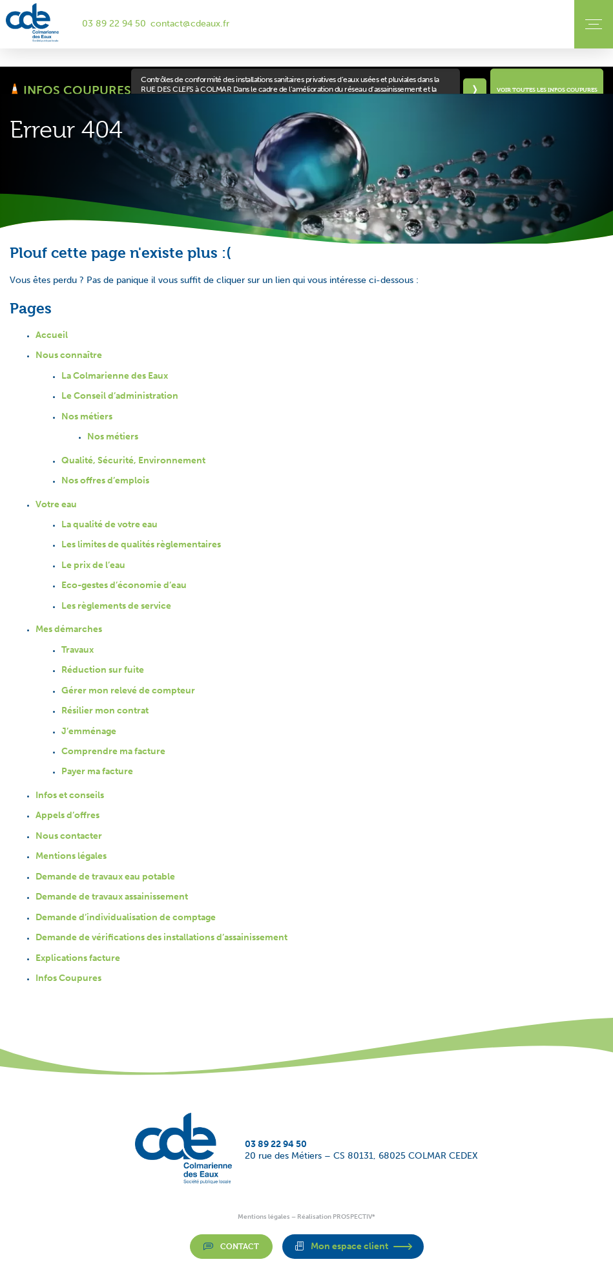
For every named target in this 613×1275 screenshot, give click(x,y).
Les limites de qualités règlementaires (141, 544)
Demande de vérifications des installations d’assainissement (161, 937)
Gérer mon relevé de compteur (128, 690)
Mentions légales (71, 855)
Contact (231, 1246)
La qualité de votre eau (109, 524)
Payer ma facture (97, 771)
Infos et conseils (70, 795)
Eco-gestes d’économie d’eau (124, 585)
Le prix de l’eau (93, 565)
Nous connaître (69, 355)
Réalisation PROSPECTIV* (336, 1217)
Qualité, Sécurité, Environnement (133, 460)
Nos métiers (86, 416)
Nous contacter (69, 835)
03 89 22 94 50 (114, 23)
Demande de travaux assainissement (112, 896)
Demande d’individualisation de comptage (126, 917)
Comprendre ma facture (113, 751)
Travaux (77, 649)
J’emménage (88, 731)
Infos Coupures (68, 978)
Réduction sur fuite (102, 669)
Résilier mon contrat (105, 710)
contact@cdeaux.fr (190, 23)
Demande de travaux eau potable (105, 876)
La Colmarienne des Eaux (114, 375)
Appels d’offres (67, 815)
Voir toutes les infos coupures (547, 90)
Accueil (52, 335)
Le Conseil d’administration (119, 395)
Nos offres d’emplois (105, 480)
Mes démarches (69, 629)
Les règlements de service (116, 605)
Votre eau (56, 504)
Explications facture (78, 958)
